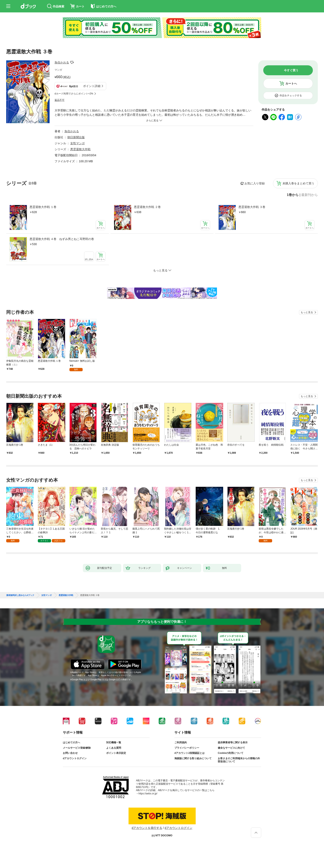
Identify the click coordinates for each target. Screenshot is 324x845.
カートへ (291, 83)
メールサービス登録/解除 (77, 747)
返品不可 (59, 100)
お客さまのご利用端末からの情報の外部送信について (239, 760)
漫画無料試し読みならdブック (20, 595)
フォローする (72, 62)
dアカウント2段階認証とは (189, 753)
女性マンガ (77, 143)
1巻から (293, 195)
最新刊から (309, 195)
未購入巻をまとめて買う (298, 183)
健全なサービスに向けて (231, 747)
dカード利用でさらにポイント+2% (74, 93)
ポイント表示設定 (116, 753)
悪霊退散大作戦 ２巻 (147, 207)
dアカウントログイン (75, 758)
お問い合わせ (70, 753)
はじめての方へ (71, 742)
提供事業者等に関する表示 (233, 742)
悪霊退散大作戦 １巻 (43, 207)
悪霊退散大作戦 (80, 149)
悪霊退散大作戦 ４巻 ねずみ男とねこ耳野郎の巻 (62, 239)
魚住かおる (62, 62)
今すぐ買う (291, 70)
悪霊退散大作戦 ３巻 (251, 207)
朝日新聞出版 (76, 137)
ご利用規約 (180, 742)
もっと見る (307, 312)
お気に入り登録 (254, 183)
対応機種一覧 (113, 742)
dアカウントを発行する (147, 827)
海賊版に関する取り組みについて (193, 758)
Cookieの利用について (230, 753)
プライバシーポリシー (186, 747)
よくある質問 (113, 747)
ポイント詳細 (91, 86)
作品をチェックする (291, 95)
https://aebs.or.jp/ (147, 793)
